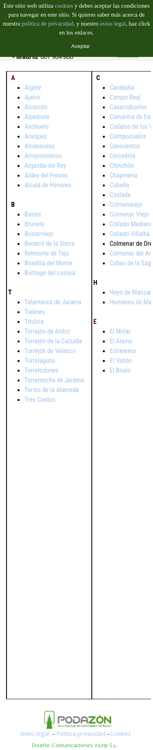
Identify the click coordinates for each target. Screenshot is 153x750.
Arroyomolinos (43, 156)
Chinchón (122, 165)
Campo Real (125, 97)
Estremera (123, 351)
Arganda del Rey (45, 165)
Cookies (120, 733)
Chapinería (123, 175)
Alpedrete (36, 117)
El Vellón (121, 360)
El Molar (120, 331)
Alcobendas (39, 146)
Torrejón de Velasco (49, 351)
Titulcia (34, 321)
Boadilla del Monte (48, 263)
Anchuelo (36, 126)
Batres (32, 214)
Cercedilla (122, 156)
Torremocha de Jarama (54, 380)
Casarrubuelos (128, 107)
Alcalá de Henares (47, 185)
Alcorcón (35, 107)
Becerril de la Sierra (49, 243)
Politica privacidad (81, 733)
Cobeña (119, 185)
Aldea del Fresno (45, 175)
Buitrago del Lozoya (49, 273)
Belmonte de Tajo (46, 253)
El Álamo (121, 341)
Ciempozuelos (128, 136)
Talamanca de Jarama (52, 302)
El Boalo (120, 370)
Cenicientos (125, 146)
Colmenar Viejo (129, 214)
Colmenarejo (126, 204)
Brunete (34, 224)
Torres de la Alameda (51, 390)
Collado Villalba (130, 234)
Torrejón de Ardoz (47, 331)
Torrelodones (41, 370)
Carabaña (122, 87)
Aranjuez (35, 136)
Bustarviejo (38, 234)
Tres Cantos (39, 399)
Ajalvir (32, 97)
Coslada (120, 195)
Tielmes (34, 312)
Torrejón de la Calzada (53, 341)
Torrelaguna (39, 360)
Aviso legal (34, 733)
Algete (32, 87)
